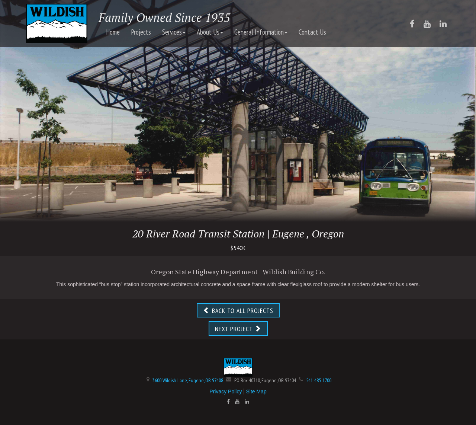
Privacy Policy (225, 391)
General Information (260, 32)
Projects (141, 32)
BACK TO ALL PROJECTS (238, 310)
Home (113, 32)
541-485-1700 (318, 380)
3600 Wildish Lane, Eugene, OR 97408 (187, 380)
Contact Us (312, 32)
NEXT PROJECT (238, 329)
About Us (210, 32)
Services (174, 32)
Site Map (256, 391)
